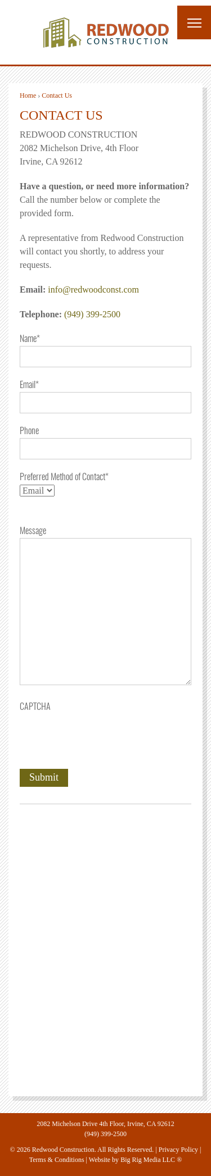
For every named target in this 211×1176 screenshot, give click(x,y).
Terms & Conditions (56, 1160)
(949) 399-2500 (92, 314)
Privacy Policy (178, 1150)
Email (29, 385)
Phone (29, 431)
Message (33, 531)
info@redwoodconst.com (93, 289)
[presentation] (105, 736)
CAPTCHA (35, 707)
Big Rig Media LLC (147, 1160)
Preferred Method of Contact (64, 477)
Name (30, 339)
